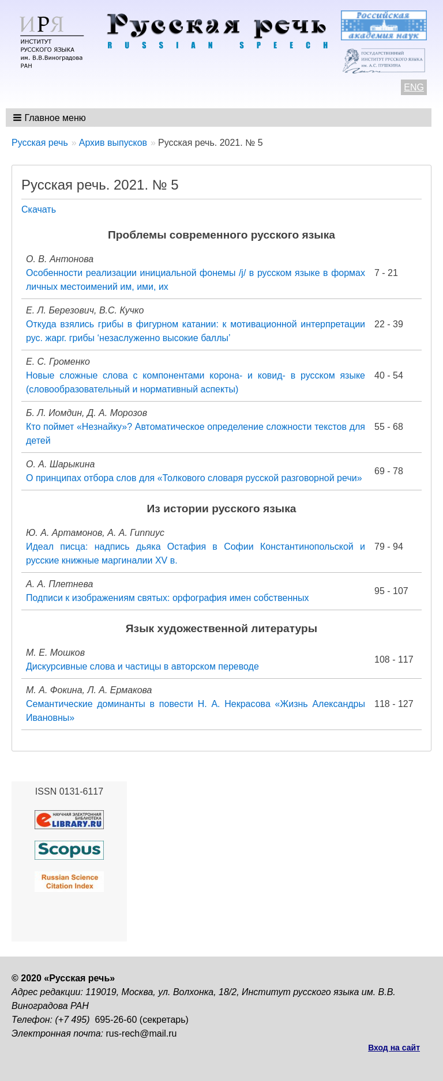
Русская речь (40, 143)
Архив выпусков (113, 143)
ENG (414, 87)
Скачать (38, 209)
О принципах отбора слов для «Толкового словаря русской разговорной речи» (194, 478)
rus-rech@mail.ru (141, 1033)
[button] (50, 117)
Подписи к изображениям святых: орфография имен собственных (167, 598)
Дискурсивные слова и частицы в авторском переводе (142, 666)
